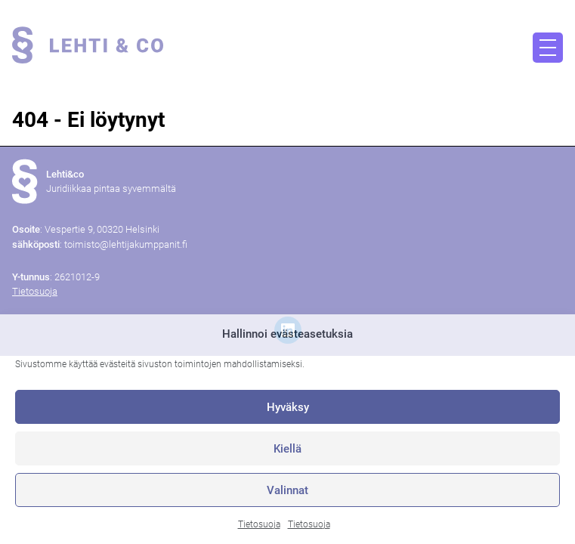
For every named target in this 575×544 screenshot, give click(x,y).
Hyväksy (288, 407)
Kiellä (287, 449)
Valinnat (287, 490)
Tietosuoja (259, 524)
